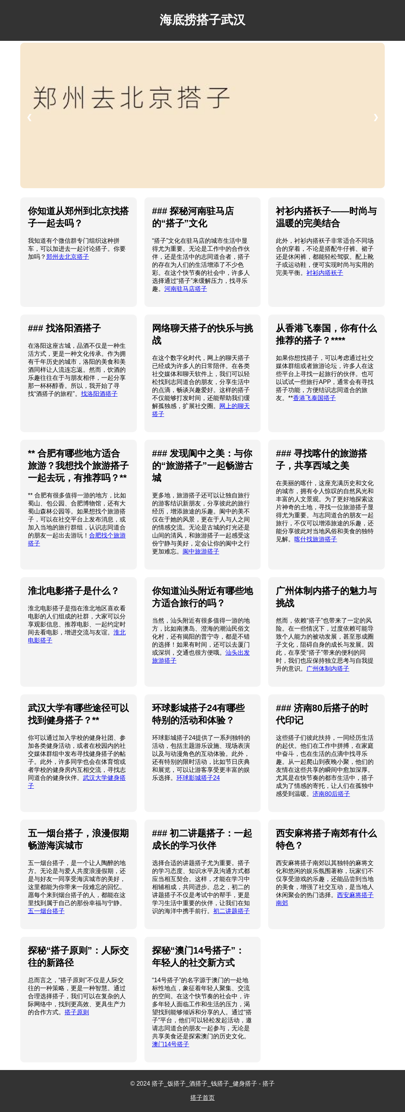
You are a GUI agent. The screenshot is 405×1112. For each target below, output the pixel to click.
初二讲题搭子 (231, 911)
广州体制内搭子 (327, 668)
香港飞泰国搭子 (314, 398)
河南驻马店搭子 (185, 289)
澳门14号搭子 (171, 1044)
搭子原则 (77, 1012)
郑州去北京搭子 (67, 256)
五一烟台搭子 (46, 911)
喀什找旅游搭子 (315, 539)
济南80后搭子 (331, 794)
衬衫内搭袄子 (324, 273)
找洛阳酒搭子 (99, 394)
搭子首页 (202, 1097)
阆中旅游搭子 (201, 551)
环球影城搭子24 (198, 778)
